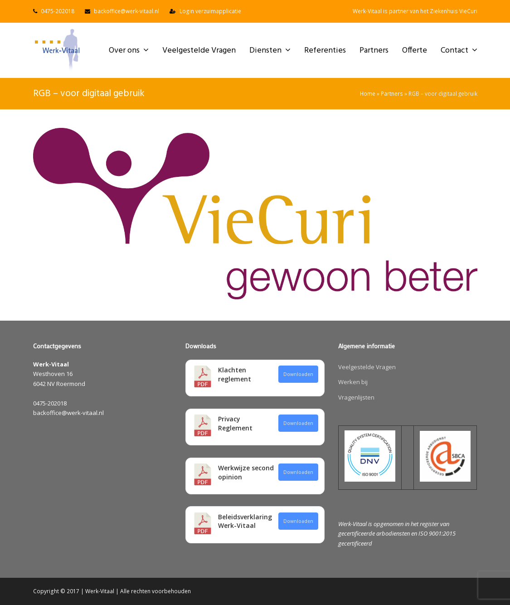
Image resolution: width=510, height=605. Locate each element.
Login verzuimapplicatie (210, 11)
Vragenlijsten (356, 397)
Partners (392, 93)
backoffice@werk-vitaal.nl (126, 11)
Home (367, 93)
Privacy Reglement (235, 423)
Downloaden (298, 374)
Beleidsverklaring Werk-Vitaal (245, 521)
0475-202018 (57, 11)
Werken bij (353, 382)
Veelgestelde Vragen (367, 367)
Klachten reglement (234, 374)
